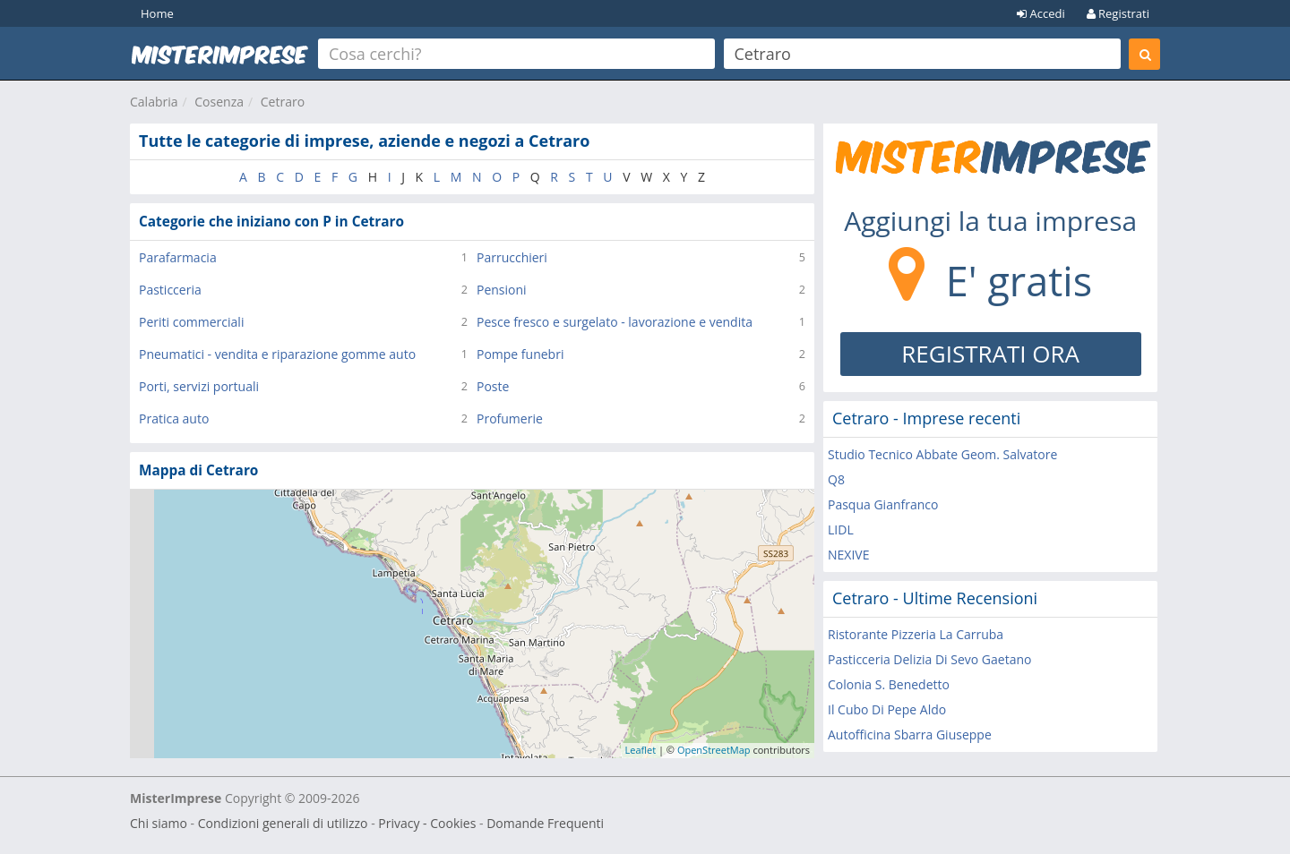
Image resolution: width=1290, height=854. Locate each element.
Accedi (1041, 13)
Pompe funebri (520, 354)
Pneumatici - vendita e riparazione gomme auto (277, 354)
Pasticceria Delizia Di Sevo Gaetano (929, 659)
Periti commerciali (191, 321)
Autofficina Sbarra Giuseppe (910, 734)
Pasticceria (170, 289)
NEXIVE (848, 554)
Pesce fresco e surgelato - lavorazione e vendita (614, 321)
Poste (493, 386)
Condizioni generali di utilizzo (283, 823)
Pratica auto (174, 418)
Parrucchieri (512, 257)
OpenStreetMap (714, 749)
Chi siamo (158, 823)
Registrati (1118, 13)
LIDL (841, 529)
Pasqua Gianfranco (883, 504)
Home (157, 13)
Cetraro (283, 101)
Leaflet (641, 749)
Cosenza (219, 101)
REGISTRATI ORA (990, 353)
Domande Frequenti (545, 823)
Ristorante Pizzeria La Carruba (915, 634)
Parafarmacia (178, 257)
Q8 (836, 479)
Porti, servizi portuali (199, 386)
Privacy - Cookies (427, 823)
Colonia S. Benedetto (889, 684)
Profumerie (510, 418)
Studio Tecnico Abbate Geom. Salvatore (942, 454)
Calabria (154, 101)
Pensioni (502, 289)
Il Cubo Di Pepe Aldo (887, 709)
